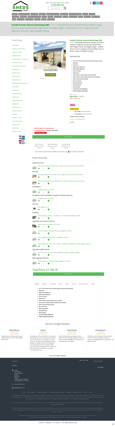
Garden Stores (17, 107)
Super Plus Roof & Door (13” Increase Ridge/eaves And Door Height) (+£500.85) (58, 252)
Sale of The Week (17, 52)
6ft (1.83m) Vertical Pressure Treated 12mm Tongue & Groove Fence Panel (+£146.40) (60, 174)
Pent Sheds (16, 97)
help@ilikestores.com (19, 387)
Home (24, 392)
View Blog (100, 367)
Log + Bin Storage (17, 121)
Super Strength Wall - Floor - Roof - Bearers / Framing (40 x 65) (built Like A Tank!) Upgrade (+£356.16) (64, 244)
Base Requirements (83, 284)
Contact (90, 392)
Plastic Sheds (16, 73)
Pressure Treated (17, 62)
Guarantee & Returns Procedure (57, 392)
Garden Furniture (17, 111)
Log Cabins (16, 86)
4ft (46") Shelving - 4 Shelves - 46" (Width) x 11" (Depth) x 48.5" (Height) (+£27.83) (59, 215)
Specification (53, 284)
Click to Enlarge (50, 74)
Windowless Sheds (17, 100)
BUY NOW (68, 137)
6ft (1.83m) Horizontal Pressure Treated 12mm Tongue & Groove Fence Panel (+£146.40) (61, 181)
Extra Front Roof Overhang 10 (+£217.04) (48, 224)
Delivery (67, 284)
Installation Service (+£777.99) (46, 189)
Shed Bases (16, 128)
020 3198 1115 (58, 5)
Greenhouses (16, 124)
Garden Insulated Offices (19, 49)
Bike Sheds (16, 104)
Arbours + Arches (17, 117)
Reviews (61, 284)
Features (37, 284)
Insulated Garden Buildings (19, 66)
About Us (33, 392)
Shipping (69, 392)
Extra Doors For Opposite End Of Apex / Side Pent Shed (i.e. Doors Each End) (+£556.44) (61, 166)
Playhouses (16, 90)
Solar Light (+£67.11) (43, 207)
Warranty (74, 284)
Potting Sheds (16, 76)
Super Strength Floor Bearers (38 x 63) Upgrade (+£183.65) (53, 237)
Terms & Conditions (42, 392)
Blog (28, 392)
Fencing (15, 114)
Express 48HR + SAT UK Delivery (21, 59)
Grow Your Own (17, 131)
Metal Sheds (16, 69)
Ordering (75, 392)
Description (44, 284)
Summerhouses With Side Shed (20, 83)
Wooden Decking (17, 93)
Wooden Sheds (17, 55)
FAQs (80, 392)
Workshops (16, 45)
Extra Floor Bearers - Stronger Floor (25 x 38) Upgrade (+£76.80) (54, 231)
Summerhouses (17, 80)
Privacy (85, 392)
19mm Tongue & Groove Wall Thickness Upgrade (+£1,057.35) (54, 261)
